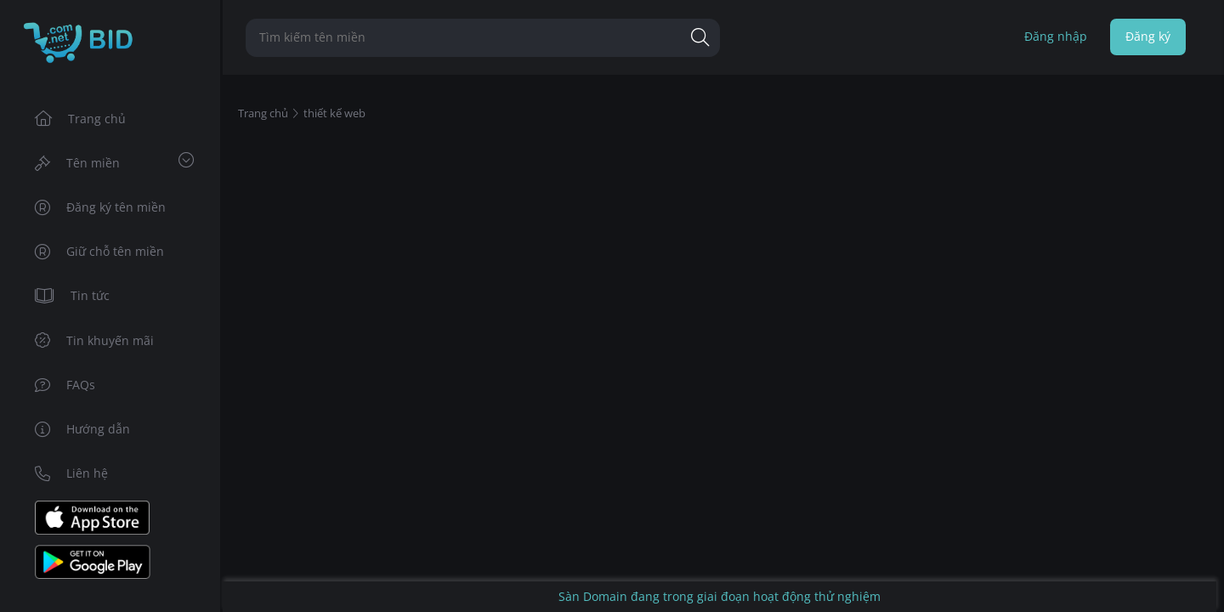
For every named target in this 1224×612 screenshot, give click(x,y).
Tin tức (72, 295)
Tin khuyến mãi (95, 340)
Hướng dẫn (83, 429)
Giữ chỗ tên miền (100, 251)
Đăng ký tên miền (101, 207)
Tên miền (114, 161)
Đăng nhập (1055, 36)
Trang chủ (81, 118)
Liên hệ (72, 473)
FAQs (65, 385)
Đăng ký (1147, 36)
